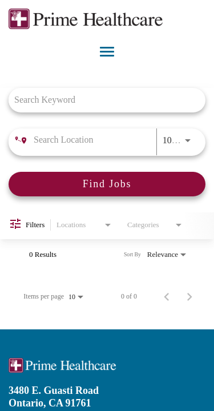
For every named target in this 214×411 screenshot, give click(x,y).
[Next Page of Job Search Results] (189, 296)
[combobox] (101, 99)
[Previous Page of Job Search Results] (166, 296)
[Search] (107, 184)
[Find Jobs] (107, 184)
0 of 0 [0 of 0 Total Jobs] (129, 296)
